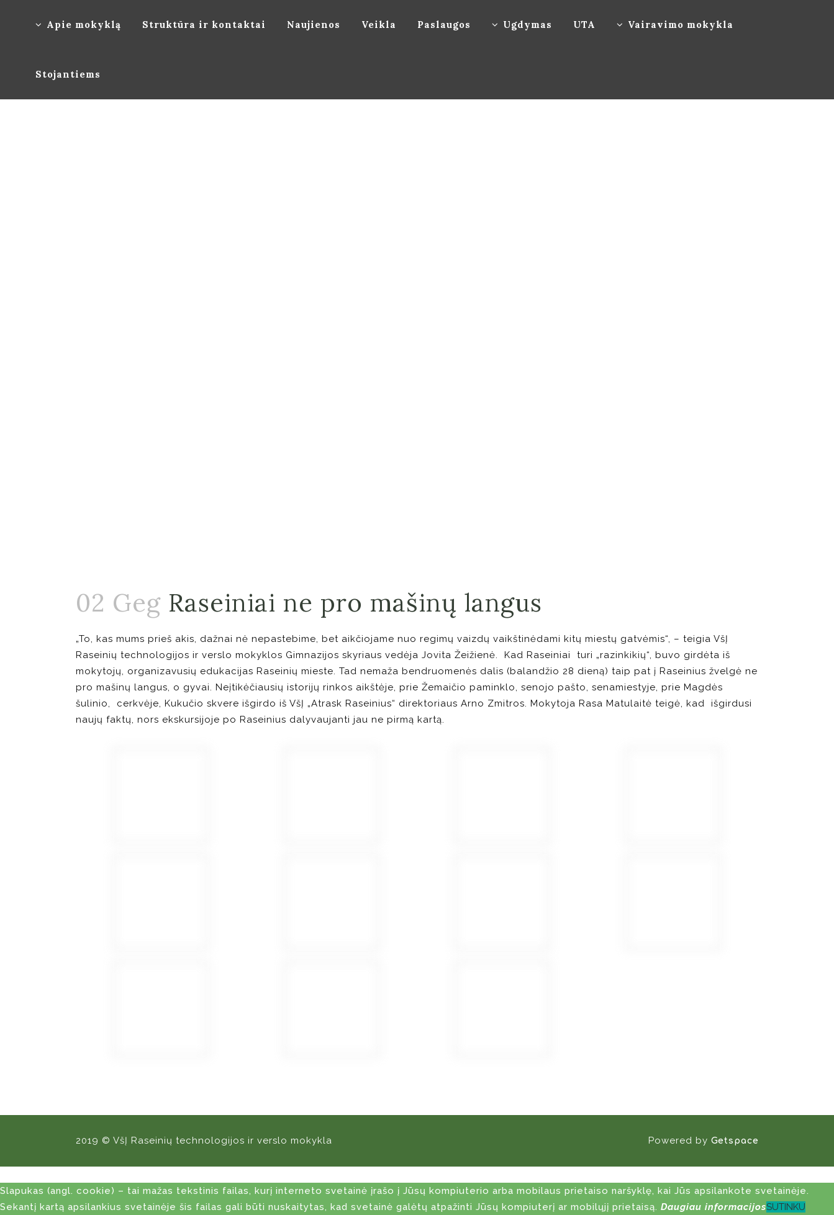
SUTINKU (785, 1207)
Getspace (735, 1140)
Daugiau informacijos (713, 1207)
